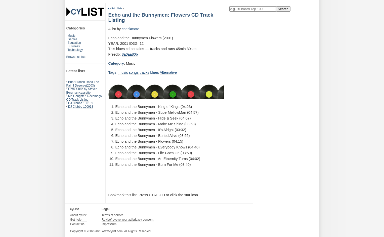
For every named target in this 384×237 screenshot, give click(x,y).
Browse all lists (76, 57)
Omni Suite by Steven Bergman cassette (82, 90)
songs (134, 72)
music (123, 72)
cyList (111, 8)
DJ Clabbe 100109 (80, 103)
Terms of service (112, 215)
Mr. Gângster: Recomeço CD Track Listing (84, 97)
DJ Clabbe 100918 (80, 106)
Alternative (168, 72)
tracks (144, 72)
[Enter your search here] (252, 9)
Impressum (109, 224)
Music (71, 35)
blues (154, 72)
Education (74, 43)
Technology (75, 50)
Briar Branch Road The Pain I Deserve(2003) (82, 83)
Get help (75, 219)
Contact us (77, 224)
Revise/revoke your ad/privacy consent (127, 219)
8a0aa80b (130, 54)
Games (72, 39)
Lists (119, 8)
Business (74, 46)
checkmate (130, 29)
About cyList (78, 215)
